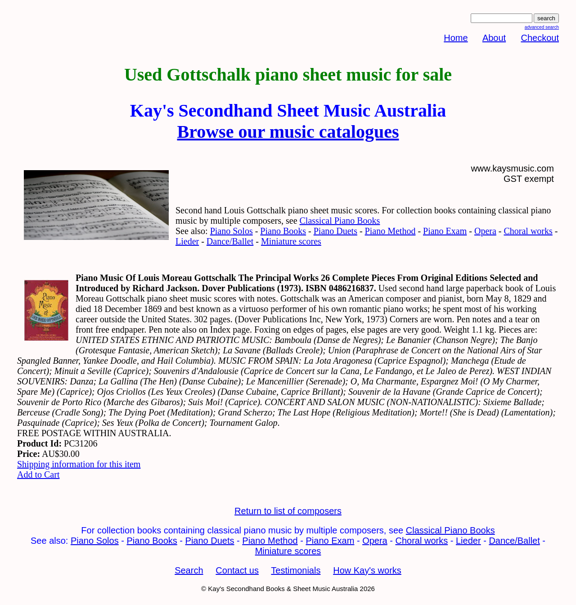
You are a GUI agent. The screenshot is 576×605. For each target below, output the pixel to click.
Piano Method (390, 231)
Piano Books (283, 231)
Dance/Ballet (230, 241)
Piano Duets (335, 231)
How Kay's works (367, 570)
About (494, 38)
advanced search (542, 27)
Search (189, 570)
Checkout (540, 38)
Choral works (528, 231)
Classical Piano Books (340, 221)
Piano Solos (231, 231)
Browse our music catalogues (288, 132)
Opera (485, 231)
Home (456, 38)
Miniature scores (291, 241)
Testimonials (295, 570)
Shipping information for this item (78, 464)
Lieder (187, 241)
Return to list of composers (288, 511)
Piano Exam (445, 231)
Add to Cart (38, 474)
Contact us (237, 570)
